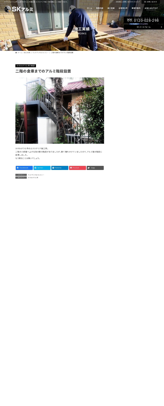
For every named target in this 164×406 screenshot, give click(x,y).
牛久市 (118, 127)
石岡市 (118, 179)
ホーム (87, 360)
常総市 (118, 165)
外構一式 (118, 105)
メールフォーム (116, 337)
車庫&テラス (120, 71)
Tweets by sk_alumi (123, 235)
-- (122, 318)
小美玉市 (118, 184)
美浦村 (118, 136)
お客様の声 (89, 372)
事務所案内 (89, 376)
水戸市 (118, 170)
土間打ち (118, 90)
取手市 (118, 151)
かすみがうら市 (33, 177)
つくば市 (118, 117)
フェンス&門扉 (120, 81)
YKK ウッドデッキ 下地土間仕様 (29, 213)
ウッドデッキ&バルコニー (36, 175)
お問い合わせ (150, 2)
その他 (117, 199)
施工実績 (88, 368)
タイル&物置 (120, 95)
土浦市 (118, 146)
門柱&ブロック (120, 100)
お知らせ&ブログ (90, 380)
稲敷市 (118, 141)
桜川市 (118, 189)
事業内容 (88, 364)
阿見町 (118, 132)
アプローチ (119, 86)
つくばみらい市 (121, 122)
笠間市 (118, 194)
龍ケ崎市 (118, 156)
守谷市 (118, 160)
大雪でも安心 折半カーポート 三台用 (78, 213)
